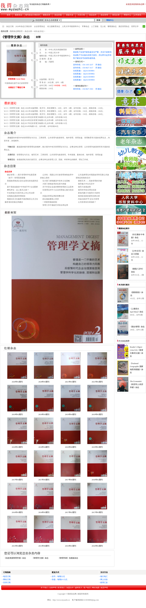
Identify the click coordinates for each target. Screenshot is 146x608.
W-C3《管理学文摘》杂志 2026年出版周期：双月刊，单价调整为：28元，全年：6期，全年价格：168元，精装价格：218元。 (54, 108)
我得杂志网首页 (16, 31)
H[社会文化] (39, 31)
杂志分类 (28, 31)
